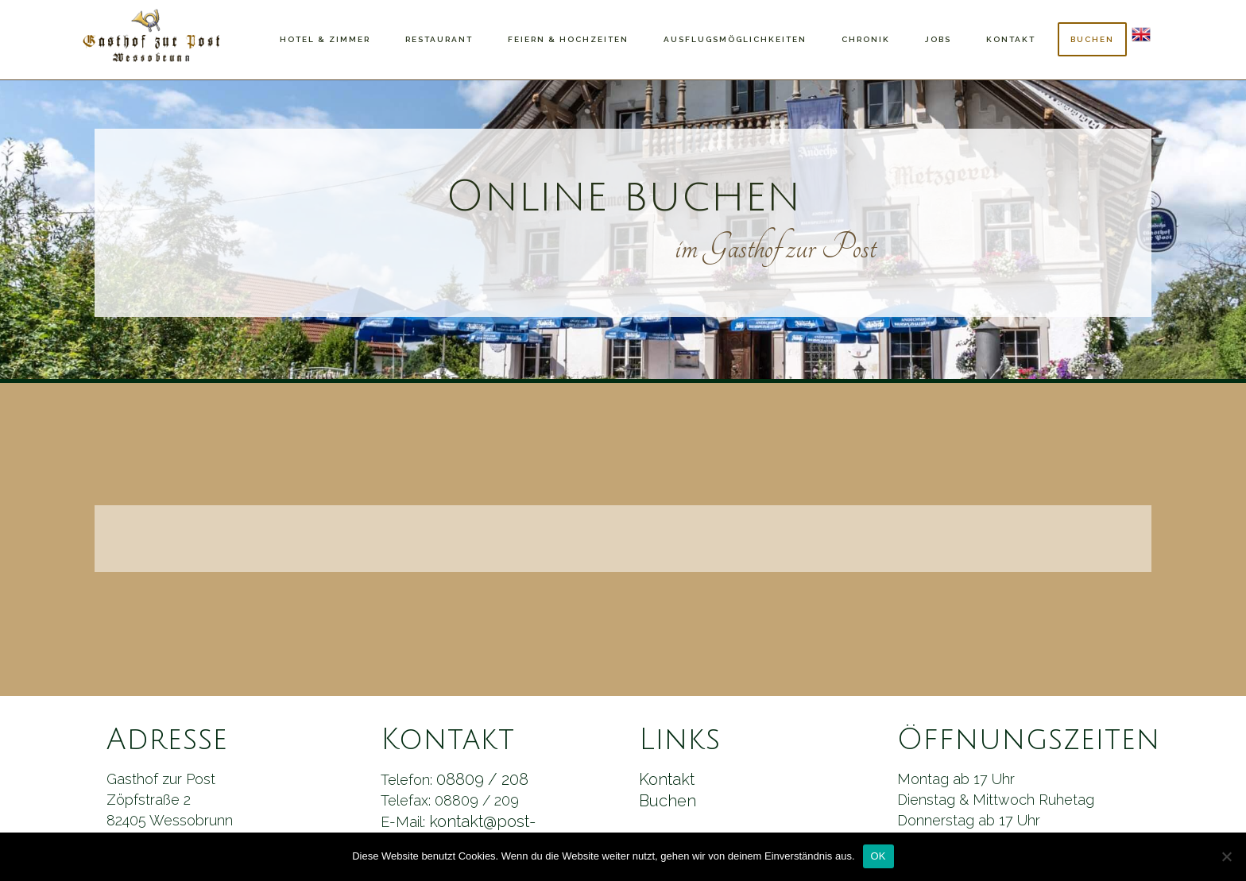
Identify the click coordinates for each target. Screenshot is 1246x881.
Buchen (667, 800)
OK (878, 856)
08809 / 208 (482, 779)
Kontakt (667, 779)
